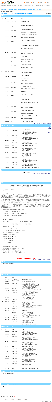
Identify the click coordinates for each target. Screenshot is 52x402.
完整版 (27, 2)
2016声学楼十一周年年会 (12, 9)
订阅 (33, 2)
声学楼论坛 (3, 3)
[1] (14, 11)
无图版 (40, 2)
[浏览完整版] (48, 13)
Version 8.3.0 (49, 400)
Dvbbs (45, 400)
